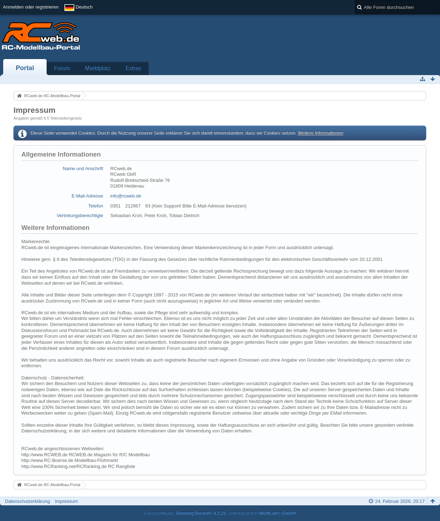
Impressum (66, 501)
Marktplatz (98, 68)
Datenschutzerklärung (27, 501)
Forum (62, 68)
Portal (25, 68)
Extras (133, 68)
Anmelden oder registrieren (31, 7)
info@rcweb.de (125, 196)
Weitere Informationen (320, 133)
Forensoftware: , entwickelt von (220, 513)
